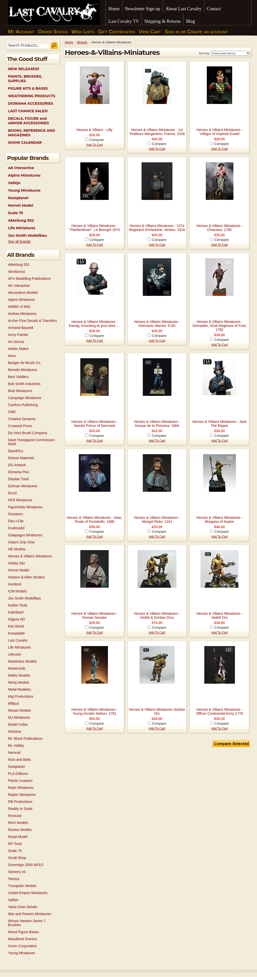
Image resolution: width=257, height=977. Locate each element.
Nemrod (14, 753)
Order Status (53, 31)
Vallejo (14, 183)
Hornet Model (20, 205)
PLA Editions (18, 774)
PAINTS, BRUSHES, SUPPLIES (25, 78)
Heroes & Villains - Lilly (94, 130)
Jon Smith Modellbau (27, 235)
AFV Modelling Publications (29, 279)
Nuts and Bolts (19, 760)
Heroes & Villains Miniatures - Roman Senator (94, 616)
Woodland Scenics (22, 939)
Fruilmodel (16, 528)
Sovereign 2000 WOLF (26, 865)
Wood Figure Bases (23, 932)
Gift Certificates (116, 31)
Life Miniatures (21, 228)
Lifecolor (14, 654)
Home (69, 42)
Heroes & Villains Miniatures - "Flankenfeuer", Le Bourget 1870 (94, 228)
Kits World (16, 626)
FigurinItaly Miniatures (25, 507)
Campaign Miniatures (24, 398)
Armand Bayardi (20, 328)
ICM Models (17, 591)
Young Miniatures (24, 190)
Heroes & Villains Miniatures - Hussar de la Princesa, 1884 (157, 424)
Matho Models (19, 675)
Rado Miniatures (21, 788)
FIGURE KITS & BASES (28, 88)
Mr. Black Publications (25, 739)
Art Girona (16, 342)
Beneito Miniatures (22, 370)
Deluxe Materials (21, 458)
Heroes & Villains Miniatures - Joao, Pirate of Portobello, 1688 (94, 520)
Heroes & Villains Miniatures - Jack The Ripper (219, 424)
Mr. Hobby (16, 746)
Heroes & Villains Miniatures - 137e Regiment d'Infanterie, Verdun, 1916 (157, 228)
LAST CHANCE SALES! (28, 111)
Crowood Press (20, 426)
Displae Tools (18, 479)
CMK (12, 412)
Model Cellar (18, 724)
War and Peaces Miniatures (29, 914)
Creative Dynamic (22, 419)
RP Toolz (15, 844)
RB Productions (20, 802)
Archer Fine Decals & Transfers (32, 321)
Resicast (15, 816)
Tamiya (13, 879)
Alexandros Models (23, 293)
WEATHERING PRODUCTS (31, 96)
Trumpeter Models (22, 886)
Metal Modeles (19, 689)
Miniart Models (19, 710)
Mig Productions (20, 696)
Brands (82, 42)
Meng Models (18, 682)
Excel (12, 493)
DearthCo (15, 451)
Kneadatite (16, 633)
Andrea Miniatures (22, 314)
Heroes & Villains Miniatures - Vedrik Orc (219, 616)
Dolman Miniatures (22, 486)
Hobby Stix (16, 563)
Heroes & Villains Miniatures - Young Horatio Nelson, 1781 (94, 711)
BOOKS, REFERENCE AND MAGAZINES (31, 132)
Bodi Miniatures (20, 391)
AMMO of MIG (19, 307)
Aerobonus (16, 272)
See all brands (19, 241)
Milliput (13, 703)
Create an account (207, 31)
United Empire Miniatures (27, 893)
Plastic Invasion (20, 781)
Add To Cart (94, 145)
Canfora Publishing (23, 405)
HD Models (16, 549)
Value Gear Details (22, 907)
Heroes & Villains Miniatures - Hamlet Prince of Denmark (94, 424)
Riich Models (18, 823)
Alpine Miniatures (24, 175)
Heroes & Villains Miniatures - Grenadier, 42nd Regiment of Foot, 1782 (219, 326)
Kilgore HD (16, 619)
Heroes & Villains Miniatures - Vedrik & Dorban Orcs (157, 616)
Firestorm (15, 514)
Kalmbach (16, 612)
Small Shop (17, 858)
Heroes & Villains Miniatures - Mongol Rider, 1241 (157, 520)
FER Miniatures (20, 500)
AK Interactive (21, 168)
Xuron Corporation (22, 946)
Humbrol (14, 584)
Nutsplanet (18, 198)
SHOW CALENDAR (25, 142)
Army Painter (18, 335)
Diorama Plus (18, 472)
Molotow (14, 731)
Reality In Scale (20, 809)
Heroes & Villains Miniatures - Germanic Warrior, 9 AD (157, 324)
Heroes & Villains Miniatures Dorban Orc (157, 711)
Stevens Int (17, 872)
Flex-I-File (16, 521)
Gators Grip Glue (21, 542)
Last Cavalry (18, 640)
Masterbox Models (22, 661)
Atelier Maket (18, 349)
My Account (21, 31)
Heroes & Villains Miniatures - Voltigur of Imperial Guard (219, 132)
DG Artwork (17, 465)
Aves (12, 356)
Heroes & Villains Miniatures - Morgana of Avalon (219, 520)
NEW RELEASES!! (23, 69)
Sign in (172, 31)
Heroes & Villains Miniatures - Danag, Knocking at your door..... (94, 324)
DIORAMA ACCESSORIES (30, 103)
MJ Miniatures (19, 717)
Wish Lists (83, 31)
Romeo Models (20, 830)
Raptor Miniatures (22, 795)
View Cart (150, 31)
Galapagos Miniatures (25, 535)
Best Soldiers (18, 377)
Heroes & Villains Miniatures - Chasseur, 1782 (219, 228)
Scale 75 (15, 213)
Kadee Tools (17, 605)
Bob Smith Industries (24, 384)
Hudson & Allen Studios (26, 577)
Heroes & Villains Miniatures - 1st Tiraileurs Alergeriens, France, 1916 (157, 132)
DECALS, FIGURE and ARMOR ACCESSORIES (28, 120)
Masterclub (16, 668)
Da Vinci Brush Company (27, 433)
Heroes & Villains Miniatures (30, 556)
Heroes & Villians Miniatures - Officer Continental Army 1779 (219, 711)
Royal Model (18, 837)
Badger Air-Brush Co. (24, 363)
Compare (96, 140)
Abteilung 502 (21, 220)
